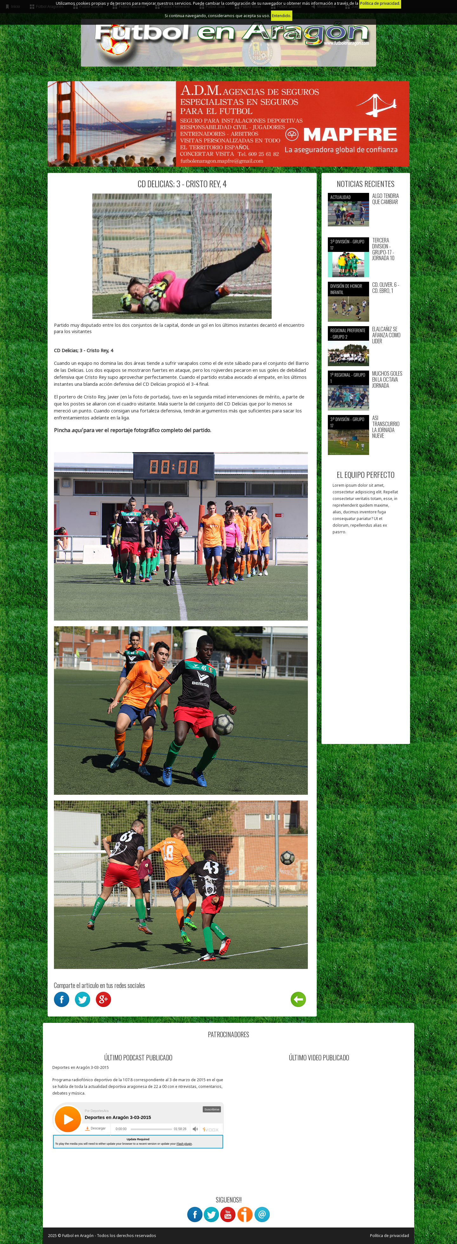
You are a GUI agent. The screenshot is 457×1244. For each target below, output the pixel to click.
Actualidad (340, 197)
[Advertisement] (366, 642)
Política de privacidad (389, 1235)
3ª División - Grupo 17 (347, 244)
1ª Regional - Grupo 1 (347, 377)
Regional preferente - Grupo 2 (347, 333)
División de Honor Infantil (346, 288)
